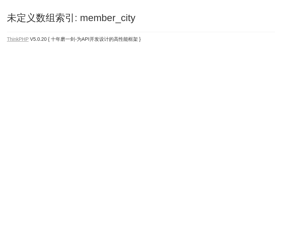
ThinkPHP (18, 39)
